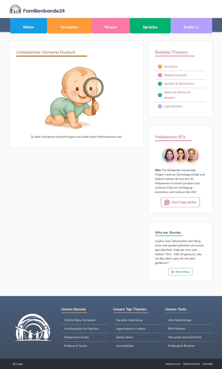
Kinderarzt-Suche (75, 346)
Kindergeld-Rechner (181, 346)
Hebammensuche (175, 75)
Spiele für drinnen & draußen (177, 95)
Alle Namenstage (179, 320)
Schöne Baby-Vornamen (80, 320)
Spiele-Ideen (124, 337)
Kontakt (208, 364)
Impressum (173, 364)
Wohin (28, 27)
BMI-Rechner (177, 329)
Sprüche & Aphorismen (179, 84)
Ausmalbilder (125, 346)
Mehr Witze (180, 272)
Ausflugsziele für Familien (81, 329)
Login (17, 364)
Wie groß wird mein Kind (184, 337)
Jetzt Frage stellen (180, 202)
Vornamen (69, 27)
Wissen (110, 27)
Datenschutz (191, 364)
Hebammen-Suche (76, 337)
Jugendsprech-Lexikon (131, 329)
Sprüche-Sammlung (129, 320)
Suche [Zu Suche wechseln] (191, 27)
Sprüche (150, 27)
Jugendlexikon (173, 106)
